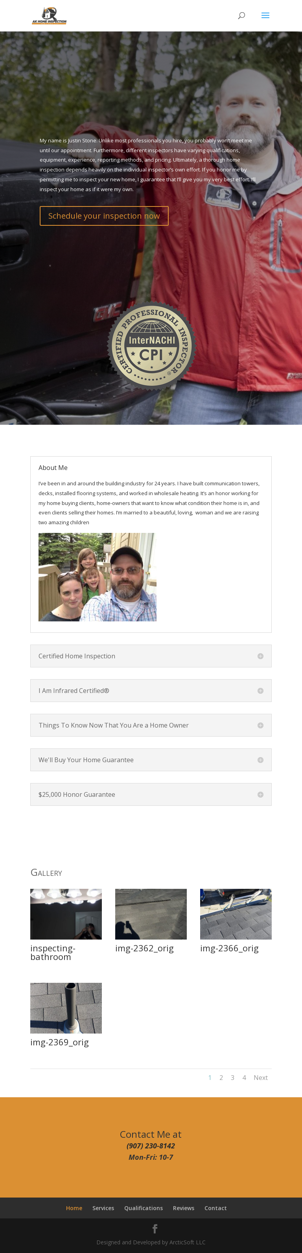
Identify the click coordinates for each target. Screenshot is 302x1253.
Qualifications (143, 1208)
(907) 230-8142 (151, 1145)
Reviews (183, 1208)
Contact (215, 1208)
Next (261, 1077)
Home (74, 1208)
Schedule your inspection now (104, 215)
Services (103, 1208)
